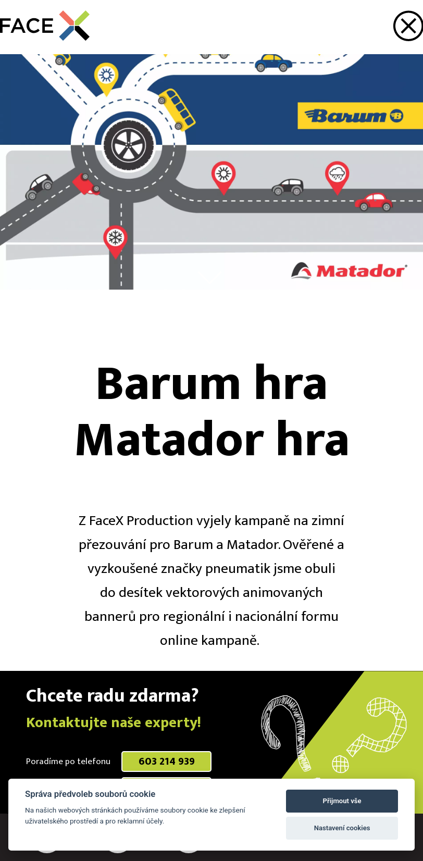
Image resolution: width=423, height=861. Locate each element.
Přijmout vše (342, 801)
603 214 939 (167, 761)
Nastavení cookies (342, 828)
